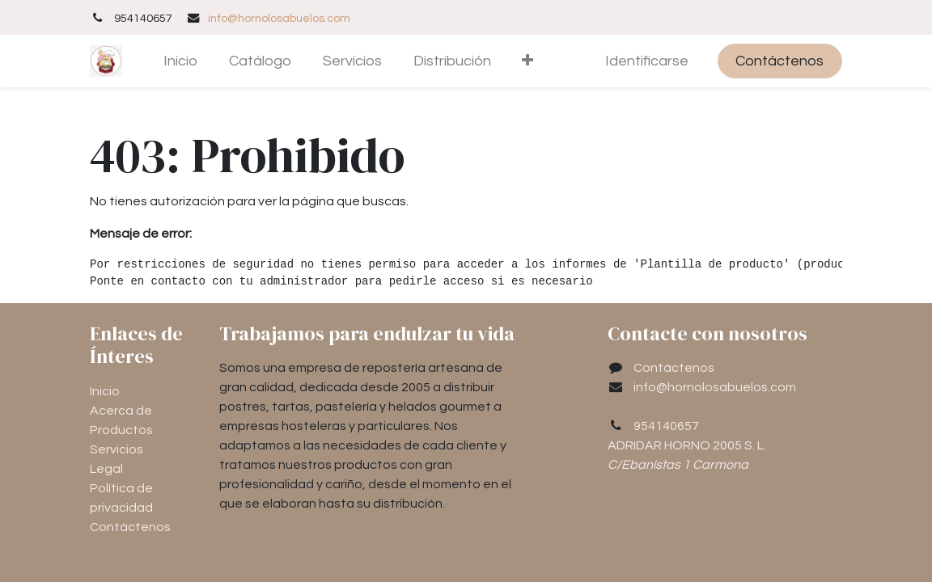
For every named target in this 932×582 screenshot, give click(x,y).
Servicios (116, 449)
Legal (106, 468)
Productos (121, 430)
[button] (527, 61)
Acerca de (121, 410)
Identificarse (646, 61)
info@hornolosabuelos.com (279, 18)
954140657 (666, 426)
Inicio (105, 391)
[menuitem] (181, 61)
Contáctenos (779, 61)
